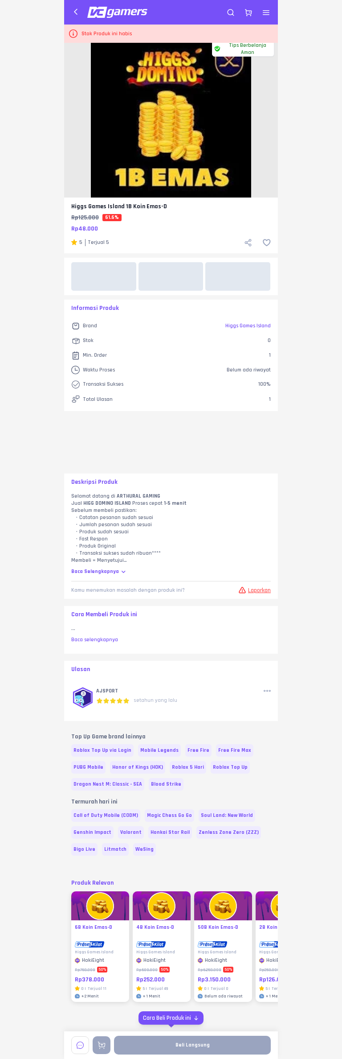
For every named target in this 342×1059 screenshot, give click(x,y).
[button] (82, 698)
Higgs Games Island (248, 325)
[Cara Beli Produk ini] (171, 1018)
